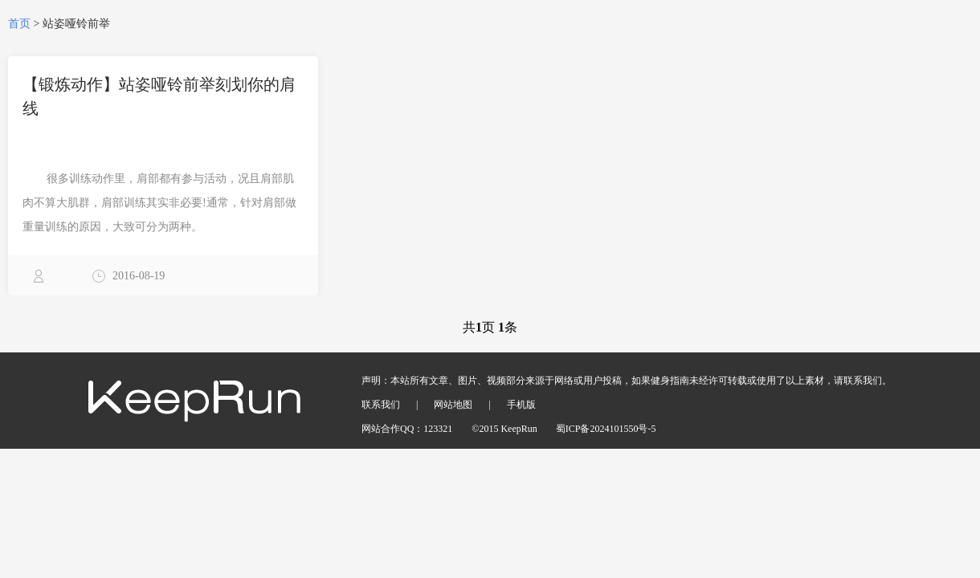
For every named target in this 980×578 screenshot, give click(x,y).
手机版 (521, 404)
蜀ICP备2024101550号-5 (606, 428)
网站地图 (453, 404)
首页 (19, 24)
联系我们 (380, 404)
